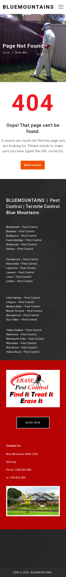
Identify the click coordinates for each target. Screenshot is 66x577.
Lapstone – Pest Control (21, 268)
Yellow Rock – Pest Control (22, 351)
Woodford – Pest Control (21, 347)
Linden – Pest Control (19, 281)
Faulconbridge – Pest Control (23, 240)
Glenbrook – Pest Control (21, 244)
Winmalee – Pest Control (21, 343)
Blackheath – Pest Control (22, 227)
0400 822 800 (23, 469)
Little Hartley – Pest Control (23, 297)
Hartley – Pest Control (19, 248)
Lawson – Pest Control (20, 272)
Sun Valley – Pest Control (21, 319)
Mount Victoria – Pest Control (24, 310)
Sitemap (11, 461)
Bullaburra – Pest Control (21, 235)
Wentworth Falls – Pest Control (25, 338)
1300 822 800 (18, 477)
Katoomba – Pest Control (21, 263)
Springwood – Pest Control (22, 315)
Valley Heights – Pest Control (24, 330)
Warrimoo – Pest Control (21, 334)
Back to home (32, 165)
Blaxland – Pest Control (20, 231)
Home (6, 52)
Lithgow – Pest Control (20, 302)
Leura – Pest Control (18, 276)
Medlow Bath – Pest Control (23, 306)
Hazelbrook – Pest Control (22, 259)
